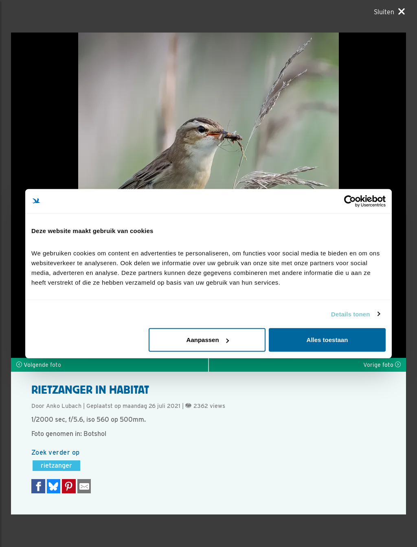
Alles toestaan (327, 339)
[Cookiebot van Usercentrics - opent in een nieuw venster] (350, 201)
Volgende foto (38, 365)
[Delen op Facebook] (38, 486)
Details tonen (350, 313)
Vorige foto (382, 365)
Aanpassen (208, 339)
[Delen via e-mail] (84, 486)
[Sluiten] (389, 11)
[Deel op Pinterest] (69, 486)
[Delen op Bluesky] (54, 486)
